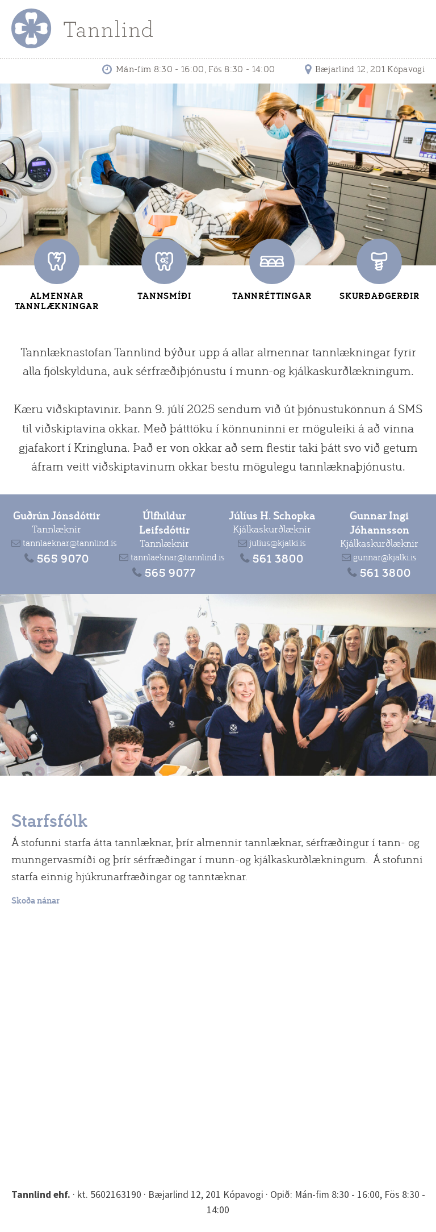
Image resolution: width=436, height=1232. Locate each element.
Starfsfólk (49, 820)
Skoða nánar (35, 900)
